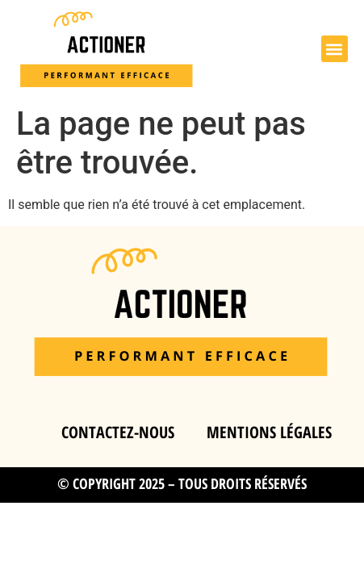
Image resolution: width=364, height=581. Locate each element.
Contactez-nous (117, 432)
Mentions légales (269, 432)
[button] (334, 49)
